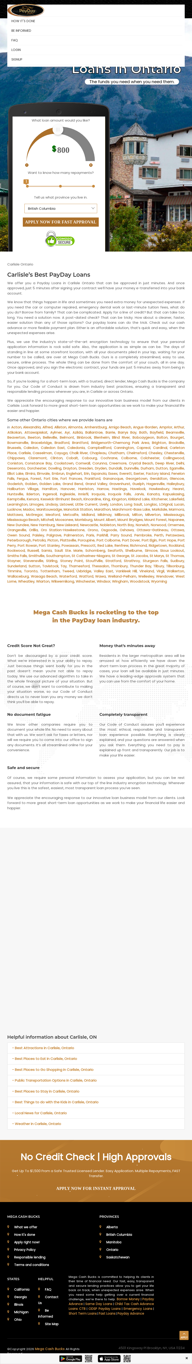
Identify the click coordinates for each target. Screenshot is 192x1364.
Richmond (138, 545)
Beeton (34, 437)
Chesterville (174, 453)
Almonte (75, 427)
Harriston (85, 488)
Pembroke (143, 535)
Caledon (30, 447)
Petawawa (175, 535)
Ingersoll (50, 494)
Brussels (14, 447)
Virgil (160, 571)
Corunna (99, 463)
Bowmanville (17, 442)
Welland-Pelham (122, 576)
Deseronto (16, 468)
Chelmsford (137, 453)
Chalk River (78, 453)
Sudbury (177, 560)
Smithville (36, 555)
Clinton (56, 458)
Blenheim (101, 437)
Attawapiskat (35, 432)
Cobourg (89, 458)
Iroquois (98, 494)
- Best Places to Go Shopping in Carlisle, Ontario (52, 1069)
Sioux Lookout (172, 550)
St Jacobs (139, 555)
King (106, 499)
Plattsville (68, 540)
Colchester (149, 458)
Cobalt (72, 458)
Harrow (103, 488)
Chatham (116, 453)
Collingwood (173, 458)
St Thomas (175, 555)
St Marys (157, 555)
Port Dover (131, 540)
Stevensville (33, 560)
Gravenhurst (119, 483)
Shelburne (133, 550)
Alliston (60, 427)
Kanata (153, 494)
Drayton (70, 468)
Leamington (17, 504)
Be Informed (45, 1313)
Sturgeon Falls (155, 560)
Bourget (177, 437)
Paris (90, 535)
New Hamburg (43, 525)
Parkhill (102, 535)
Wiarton (42, 581)
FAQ (14, 40)
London (116, 504)
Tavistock (50, 566)
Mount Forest (155, 519)
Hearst (178, 488)
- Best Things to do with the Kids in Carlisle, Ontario (55, 1102)
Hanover (68, 488)
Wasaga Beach (44, 576)
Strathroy (132, 560)
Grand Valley (96, 483)
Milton (137, 514)
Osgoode (109, 530)
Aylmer (56, 432)
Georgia (20, 1297)
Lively (104, 504)
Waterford (68, 576)
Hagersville (155, 483)
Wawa (100, 576)
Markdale (159, 509)
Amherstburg (95, 427)
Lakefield (176, 499)
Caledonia (76, 447)
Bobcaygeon (143, 437)
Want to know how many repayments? (61, 172)
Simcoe (151, 550)
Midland (88, 514)
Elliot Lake (15, 473)
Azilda (78, 432)
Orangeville (16, 530)
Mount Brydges (130, 519)
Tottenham (50, 571)
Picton (52, 540)
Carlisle (24, 453)
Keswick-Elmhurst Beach (61, 499)
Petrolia (39, 540)
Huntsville (15, 494)
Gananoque (113, 478)
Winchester (85, 581)
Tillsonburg (175, 566)
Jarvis (139, 494)
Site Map (52, 1324)
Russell (33, 550)
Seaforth (115, 550)
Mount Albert (105, 519)
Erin (86, 473)
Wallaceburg (18, 576)
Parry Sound (121, 535)
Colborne (129, 458)
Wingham (120, 581)
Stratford (113, 560)
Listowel (66, 504)
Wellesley (146, 576)
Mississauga (174, 514)
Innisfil (83, 494)
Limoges (36, 504)
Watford (86, 576)
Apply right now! (26, 1242)
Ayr (67, 432)
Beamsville (175, 432)
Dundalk (115, 468)
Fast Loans (107, 1313)
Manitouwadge (49, 509)
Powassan (70, 545)
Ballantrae (94, 432)
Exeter (139, 473)
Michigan (21, 1312)
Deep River (164, 463)
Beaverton (16, 437)
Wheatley (26, 581)
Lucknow (14, 509)
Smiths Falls (17, 555)
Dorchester (36, 468)
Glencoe (177, 478)
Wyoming (159, 581)
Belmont (67, 437)
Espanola (98, 473)
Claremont (37, 458)
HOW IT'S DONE (23, 21)
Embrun (58, 473)
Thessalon (100, 566)
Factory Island (158, 473)
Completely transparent (123, 714)
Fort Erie (51, 478)
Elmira (30, 473)
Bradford (61, 442)
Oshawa (127, 530)
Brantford (80, 442)
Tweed (68, 571)
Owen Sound (18, 535)
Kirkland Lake (139, 499)
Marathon (102, 509)
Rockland (176, 545)
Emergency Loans (138, 1308)
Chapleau (98, 453)
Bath (143, 432)
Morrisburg (83, 519)
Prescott (88, 545)
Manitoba (113, 1242)
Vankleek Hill (126, 571)
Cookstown (63, 463)
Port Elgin (149, 540)
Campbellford (99, 447)
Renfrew (121, 545)
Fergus (22, 478)
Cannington (124, 447)
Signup (16, 59)
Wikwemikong (62, 581)
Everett (125, 473)
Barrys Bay (127, 432)
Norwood (158, 525)
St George (120, 555)
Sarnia (46, 550)
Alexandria (32, 427)
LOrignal (165, 504)
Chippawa (16, 458)
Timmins (14, 571)
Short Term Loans (83, 1313)
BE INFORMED (21, 30)
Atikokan (14, 432)
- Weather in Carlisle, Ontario (36, 1123)
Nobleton (108, 525)
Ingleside (67, 494)
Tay (63, 566)
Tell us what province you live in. (60, 197)
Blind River (121, 437)
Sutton (34, 566)
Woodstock (139, 581)
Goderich (15, 483)
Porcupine (86, 540)
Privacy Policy (25, 1249)
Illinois (18, 1304)
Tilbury (158, 566)
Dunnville (131, 468)
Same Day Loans (98, 1304)
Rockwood (16, 550)
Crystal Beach (141, 463)
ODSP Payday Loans (104, 1308)
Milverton (153, 514)
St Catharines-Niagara (91, 555)
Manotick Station (78, 509)
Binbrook (84, 437)
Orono (93, 530)
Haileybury (175, 483)
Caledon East (53, 447)
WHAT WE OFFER (24, 11)
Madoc (29, 509)
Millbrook (122, 514)
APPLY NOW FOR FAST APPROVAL (60, 222)
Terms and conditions (31, 1265)
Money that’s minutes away (127, 645)
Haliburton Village (23, 488)
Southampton (58, 555)
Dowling (54, 468)
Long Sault (133, 504)
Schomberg (95, 550)
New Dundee (18, 525)
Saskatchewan (118, 1257)
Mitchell (47, 519)
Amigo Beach (120, 427)
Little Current (86, 504)
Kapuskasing (173, 494)
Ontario (112, 1249)
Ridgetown (158, 545)
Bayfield (156, 432)
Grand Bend (72, 483)
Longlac (150, 504)
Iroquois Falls (119, 494)
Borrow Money (128, 1299)
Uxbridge (83, 571)
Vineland (146, 571)
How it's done (24, 1234)
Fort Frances (71, 478)
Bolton (162, 437)
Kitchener (159, 499)
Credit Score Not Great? (31, 645)
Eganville (177, 468)
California (21, 1289)
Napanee (176, 519)
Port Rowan (27, 545)
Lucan (179, 504)
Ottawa (177, 530)
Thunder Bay (140, 566)
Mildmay (105, 514)
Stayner (14, 560)
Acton (16, 427)
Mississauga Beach (23, 519)
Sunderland (16, 566)
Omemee (176, 525)
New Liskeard (67, 525)
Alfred (47, 427)
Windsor (103, 581)
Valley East (103, 571)
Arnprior (165, 427)
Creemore (118, 463)
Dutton (162, 468)
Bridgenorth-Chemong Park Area (120, 442)
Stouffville (94, 560)
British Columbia (119, 1234)
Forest (36, 478)
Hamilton (49, 488)
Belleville (50, 437)
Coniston (15, 463)
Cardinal (160, 447)
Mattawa (15, 514)
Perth (158, 535)
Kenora (33, 499)
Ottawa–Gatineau (152, 530)
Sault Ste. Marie (68, 550)
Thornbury (119, 566)
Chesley (155, 453)
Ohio (18, 1319)
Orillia (33, 530)
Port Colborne (108, 540)
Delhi (180, 463)
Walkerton (175, 571)
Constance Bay (38, 463)
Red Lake (105, 545)
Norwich (142, 525)
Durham (147, 468)
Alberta (112, 1227)
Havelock (137, 488)
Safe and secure (23, 767)
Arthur (179, 427)
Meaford (53, 514)
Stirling (51, 560)
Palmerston (73, 535)
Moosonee (64, 519)
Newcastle (89, 525)
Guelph (138, 483)
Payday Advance (130, 1313)
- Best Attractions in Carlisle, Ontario (43, 1048)
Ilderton (32, 494)
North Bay (125, 525)
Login (16, 50)
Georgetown (136, 478)
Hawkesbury (159, 488)
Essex (112, 473)
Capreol (143, 447)
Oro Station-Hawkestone (63, 530)
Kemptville (16, 499)
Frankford (92, 478)
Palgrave (54, 535)
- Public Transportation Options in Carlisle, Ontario (54, 1080)
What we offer (25, 1227)
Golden (31, 483)
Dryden (101, 468)
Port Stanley (49, 545)
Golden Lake (49, 483)
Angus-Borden (145, 427)
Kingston (119, 499)
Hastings (119, 488)
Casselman (42, 453)
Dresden (86, 468)
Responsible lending (29, 1257)
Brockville (176, 442)
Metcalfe (70, 514)
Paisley (38, 535)
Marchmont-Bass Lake (131, 509)
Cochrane (109, 458)
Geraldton (158, 478)
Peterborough (19, 540)
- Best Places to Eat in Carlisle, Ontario (44, 1058)
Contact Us (48, 1300)
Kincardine (92, 499)
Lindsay (52, 504)
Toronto (31, 571)
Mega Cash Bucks (50, 1349)
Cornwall (82, 463)
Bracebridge (41, 442)
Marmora (176, 509)
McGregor (34, 514)
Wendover (165, 576)
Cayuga (60, 453)
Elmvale (43, 473)
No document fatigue (29, 714)
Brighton (159, 442)
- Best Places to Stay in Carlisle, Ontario (45, 1091)
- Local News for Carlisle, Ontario (39, 1113)
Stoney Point (71, 560)
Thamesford (79, 566)
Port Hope (167, 540)
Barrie (110, 432)
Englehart (74, 473)
